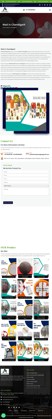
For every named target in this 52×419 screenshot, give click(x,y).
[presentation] (12, 198)
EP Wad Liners (41, 297)
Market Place (32, 410)
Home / (5, 27)
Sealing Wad (41, 360)
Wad (25, 360)
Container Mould (9, 297)
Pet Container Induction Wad (33, 386)
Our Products (24, 410)
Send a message (8, 202)
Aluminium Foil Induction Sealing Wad (35, 375)
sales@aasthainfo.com (8, 6)
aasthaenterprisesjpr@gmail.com (11, 4)
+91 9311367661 (8, 154)
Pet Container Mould (41, 339)
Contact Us (40, 410)
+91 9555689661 (30, 10)
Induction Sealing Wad (8, 277)
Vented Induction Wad (25, 297)
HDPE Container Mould (9, 360)
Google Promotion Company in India (26, 417)
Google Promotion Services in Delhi (44, 415)
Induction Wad (41, 277)
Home (10, 410)
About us (16, 410)
